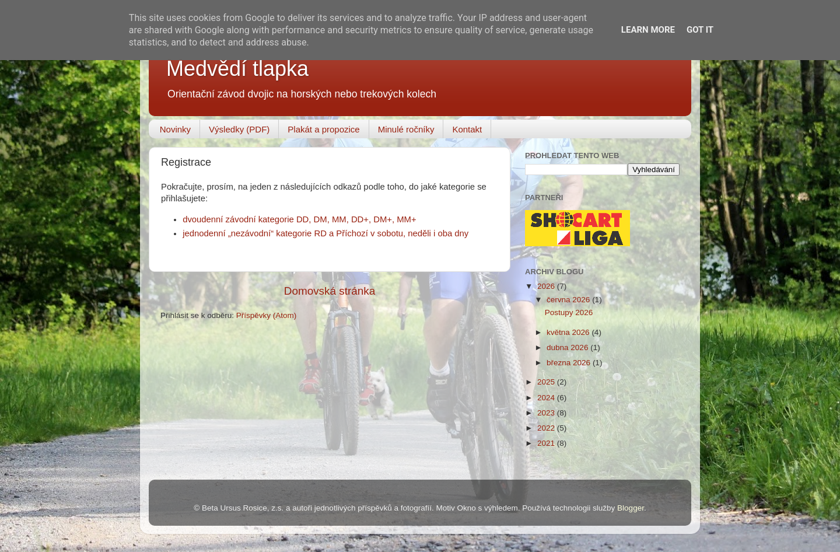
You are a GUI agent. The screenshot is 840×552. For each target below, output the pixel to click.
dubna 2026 (568, 347)
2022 (547, 428)
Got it (700, 30)
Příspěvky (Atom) (266, 315)
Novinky (175, 129)
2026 (547, 286)
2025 (547, 382)
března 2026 (570, 362)
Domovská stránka (329, 291)
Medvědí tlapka (237, 69)
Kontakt (467, 129)
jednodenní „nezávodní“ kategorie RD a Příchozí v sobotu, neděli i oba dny (325, 233)
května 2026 (569, 332)
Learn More (648, 30)
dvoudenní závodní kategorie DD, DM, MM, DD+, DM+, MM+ (299, 219)
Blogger (630, 508)
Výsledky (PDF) (239, 129)
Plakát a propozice (323, 129)
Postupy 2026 (569, 312)
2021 (547, 443)
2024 (547, 397)
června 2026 (569, 299)
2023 (547, 412)
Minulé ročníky (406, 129)
